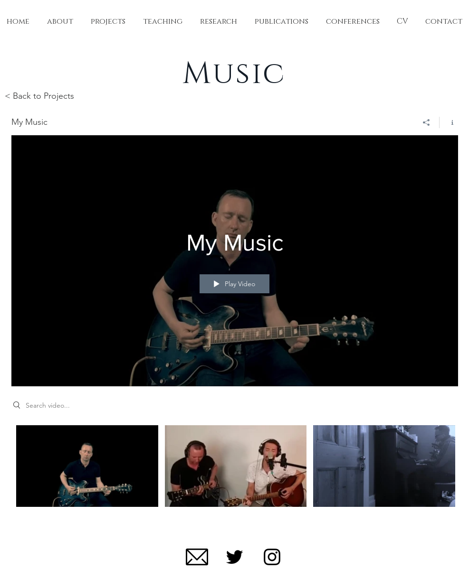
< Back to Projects (39, 96)
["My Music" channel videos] (234, 472)
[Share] (426, 122)
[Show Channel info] (449, 122)
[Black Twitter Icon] (234, 557)
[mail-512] (197, 557)
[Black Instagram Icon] (272, 557)
